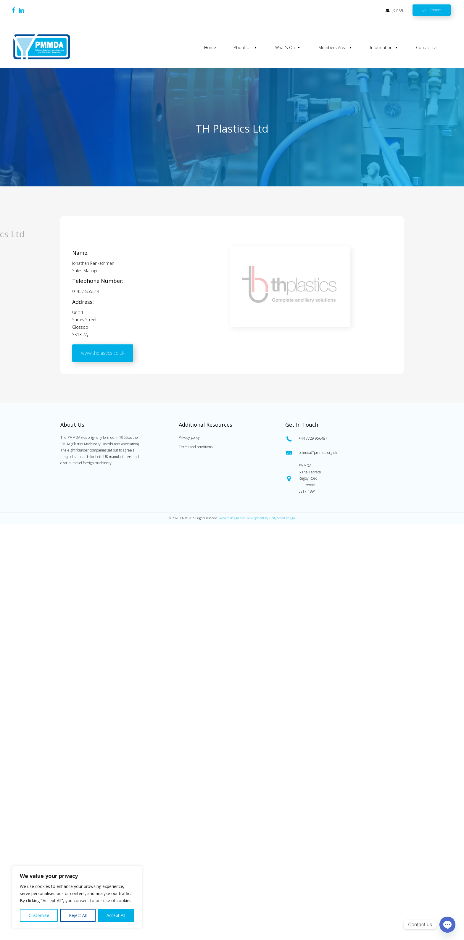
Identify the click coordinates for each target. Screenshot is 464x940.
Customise (39, 915)
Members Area (335, 48)
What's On (288, 48)
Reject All (78, 915)
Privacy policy (189, 437)
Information (384, 48)
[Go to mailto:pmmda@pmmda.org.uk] (343, 453)
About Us (245, 48)
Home (210, 47)
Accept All (116, 915)
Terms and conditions (195, 446)
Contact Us (426, 47)
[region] (77, 897)
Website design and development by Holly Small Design (257, 518)
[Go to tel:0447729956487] (343, 438)
